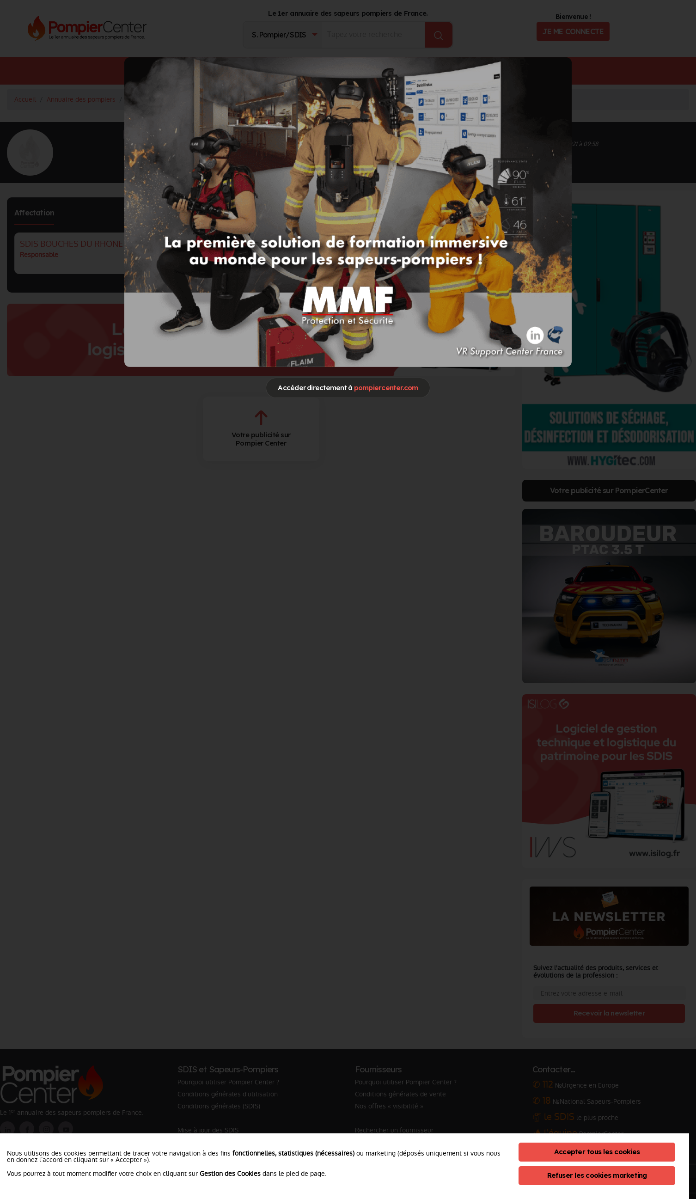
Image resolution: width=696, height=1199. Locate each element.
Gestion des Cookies (230, 1173)
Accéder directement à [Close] (348, 387)
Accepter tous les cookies (597, 1151)
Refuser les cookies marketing (597, 1175)
